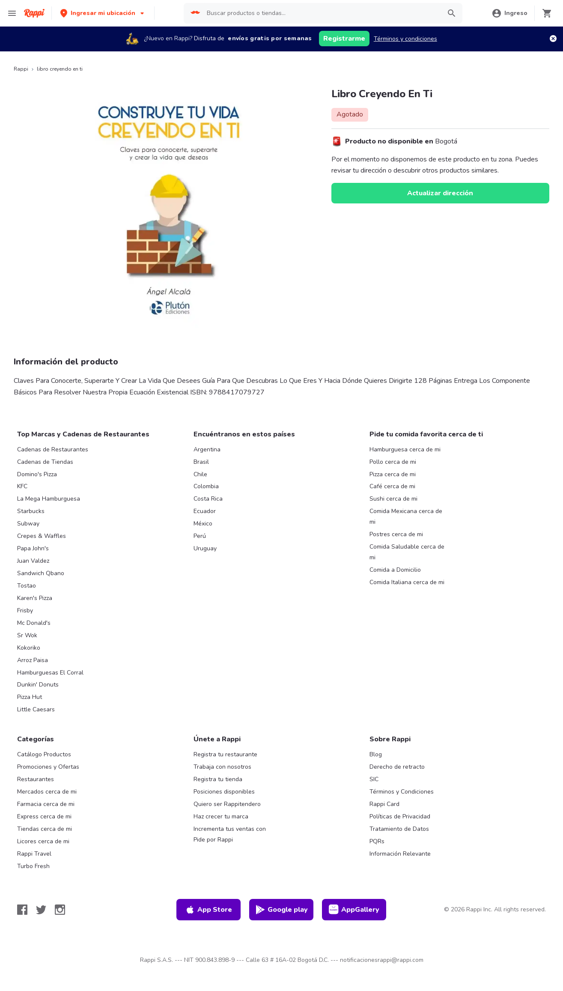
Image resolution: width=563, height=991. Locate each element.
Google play (281, 909)
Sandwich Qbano (40, 573)
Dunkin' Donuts (38, 685)
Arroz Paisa (32, 660)
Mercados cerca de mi (47, 792)
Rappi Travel (34, 854)
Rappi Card (384, 804)
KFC (22, 486)
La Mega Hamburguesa (48, 499)
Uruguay (205, 548)
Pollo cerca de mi (392, 462)
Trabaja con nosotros (222, 767)
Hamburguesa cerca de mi (405, 449)
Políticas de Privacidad (399, 816)
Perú (200, 536)
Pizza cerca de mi (392, 474)
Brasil (201, 462)
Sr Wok (27, 635)
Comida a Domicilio (395, 570)
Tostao (26, 586)
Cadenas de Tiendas (45, 462)
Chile (200, 474)
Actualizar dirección (440, 193)
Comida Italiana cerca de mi (406, 582)
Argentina (207, 449)
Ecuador (205, 511)
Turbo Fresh (33, 866)
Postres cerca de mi (396, 534)
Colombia (206, 486)
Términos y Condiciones (401, 792)
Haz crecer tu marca (221, 816)
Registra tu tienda (218, 779)
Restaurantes (35, 779)
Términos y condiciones (405, 39)
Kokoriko (28, 648)
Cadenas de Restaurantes (52, 449)
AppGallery (354, 909)
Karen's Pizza (34, 598)
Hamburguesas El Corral (50, 673)
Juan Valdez (33, 561)
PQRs (376, 841)
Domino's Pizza (37, 474)
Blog (375, 754)
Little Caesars (36, 709)
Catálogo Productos (44, 754)
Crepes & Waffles (41, 536)
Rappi (21, 69)
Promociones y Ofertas (48, 767)
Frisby (25, 610)
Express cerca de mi (44, 816)
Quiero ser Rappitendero (227, 804)
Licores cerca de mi (43, 841)
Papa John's (33, 548)
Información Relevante (400, 854)
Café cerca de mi (392, 486)
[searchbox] (321, 13)
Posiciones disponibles (224, 792)
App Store (208, 909)
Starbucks (31, 511)
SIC (373, 779)
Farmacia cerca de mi (45, 804)
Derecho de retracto (397, 767)
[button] (103, 13)
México (203, 523)
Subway (28, 523)
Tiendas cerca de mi (44, 829)
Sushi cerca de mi (393, 499)
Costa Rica (208, 499)
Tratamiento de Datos (399, 829)
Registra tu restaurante (225, 754)
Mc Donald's (34, 623)
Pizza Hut (29, 697)
